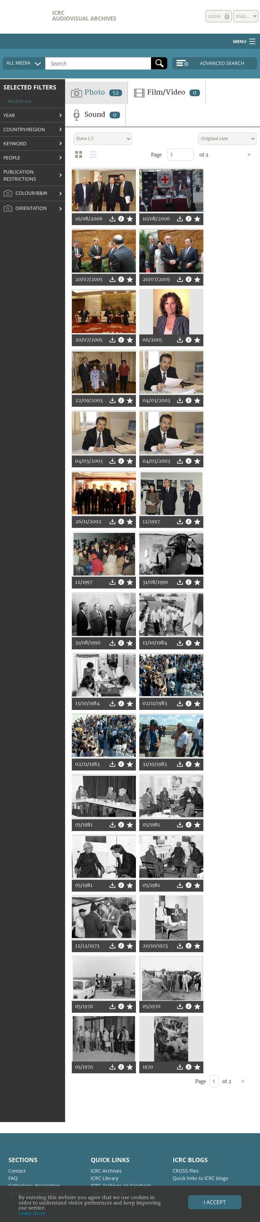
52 (116, 92)
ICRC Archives (106, 1170)
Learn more (32, 1213)
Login (214, 16)
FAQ (13, 1178)
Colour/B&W (25, 193)
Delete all (20, 101)
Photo (96, 93)
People (11, 157)
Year (9, 115)
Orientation (25, 209)
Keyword (14, 143)
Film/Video (166, 93)
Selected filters (29, 87)
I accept (215, 1202)
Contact (17, 1170)
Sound (95, 115)
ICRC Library (104, 1178)
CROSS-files (186, 1170)
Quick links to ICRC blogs (200, 1178)
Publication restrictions (19, 175)
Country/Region (24, 129)
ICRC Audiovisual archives (84, 15)
